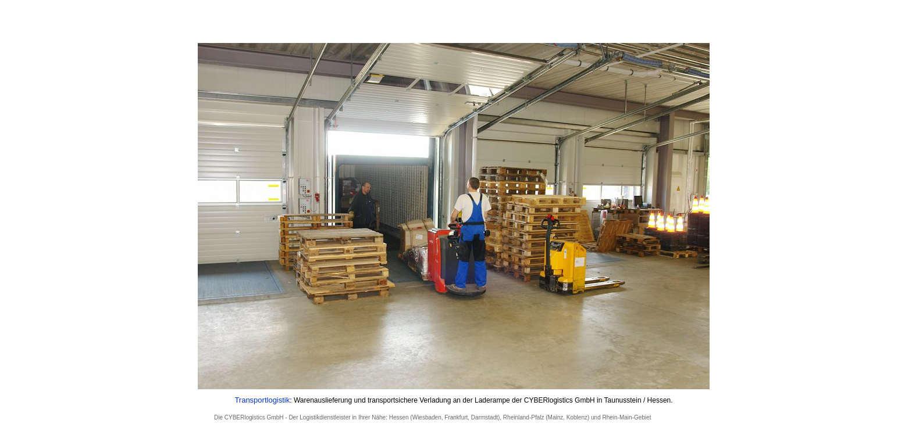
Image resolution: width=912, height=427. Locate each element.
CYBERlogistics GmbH (254, 417)
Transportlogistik (262, 400)
